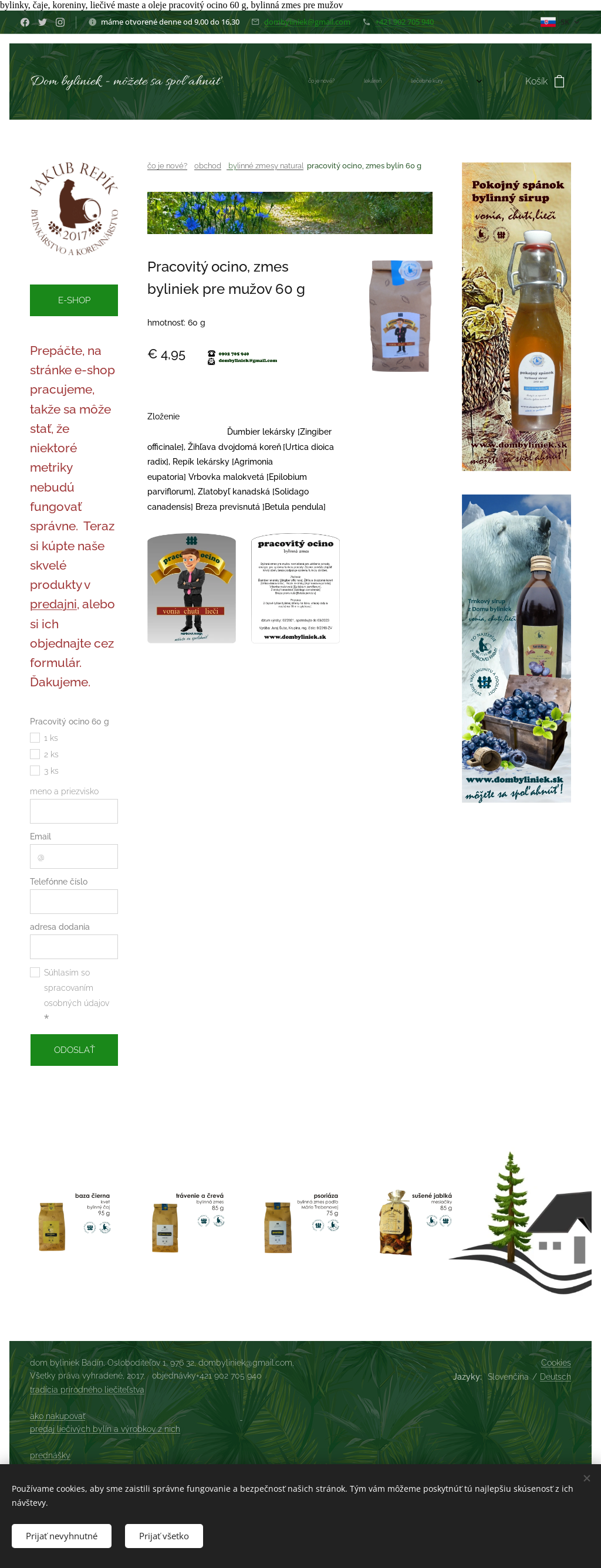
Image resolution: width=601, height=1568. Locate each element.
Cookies (556, 1362)
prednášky (50, 1455)
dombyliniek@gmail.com (307, 21)
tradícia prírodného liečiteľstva (87, 1389)
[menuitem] (308, 81)
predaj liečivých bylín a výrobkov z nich (105, 1429)
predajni (53, 604)
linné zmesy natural (270, 165)
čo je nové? (167, 165)
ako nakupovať (57, 1416)
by (232, 165)
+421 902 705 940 (404, 21)
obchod (207, 165)
